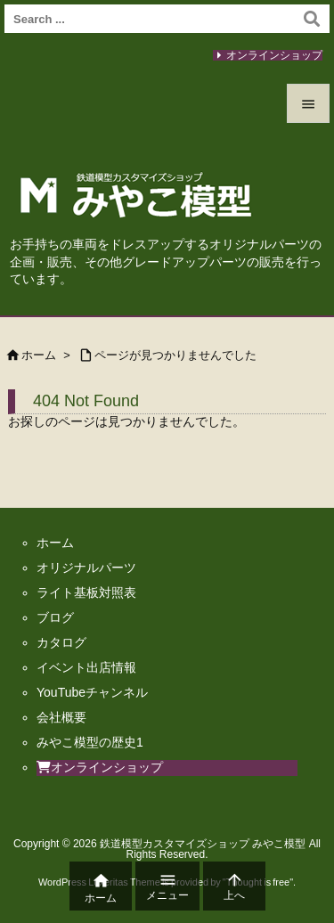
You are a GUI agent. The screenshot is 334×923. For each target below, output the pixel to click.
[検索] (311, 18)
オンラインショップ (274, 55)
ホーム (38, 355)
